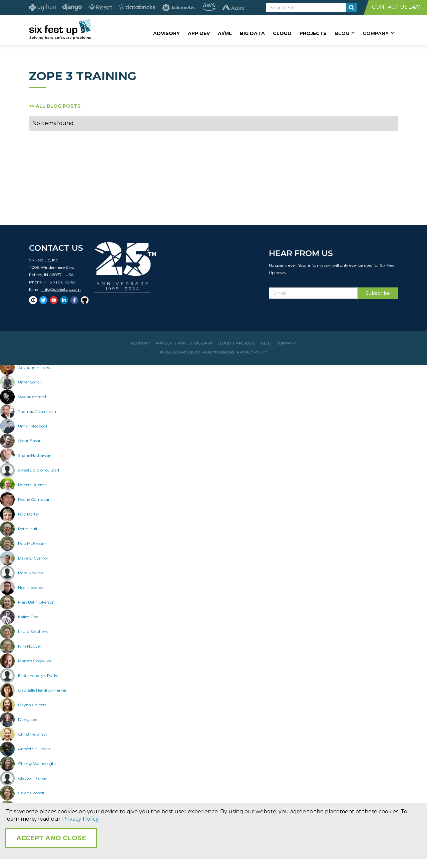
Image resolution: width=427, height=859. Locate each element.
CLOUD (224, 343)
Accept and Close (51, 838)
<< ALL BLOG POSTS (55, 106)
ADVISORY (140, 343)
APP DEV (164, 343)
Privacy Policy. (80, 819)
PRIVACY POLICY (252, 352)
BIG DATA (203, 343)
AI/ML (183, 343)
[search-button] (351, 7)
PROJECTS (245, 343)
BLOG (266, 343)
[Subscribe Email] (313, 293)
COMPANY (286, 343)
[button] (345, 33)
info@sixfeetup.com (61, 289)
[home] (60, 29)
